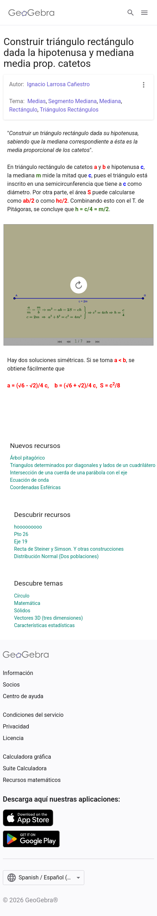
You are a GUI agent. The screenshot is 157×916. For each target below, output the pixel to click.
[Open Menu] (144, 12)
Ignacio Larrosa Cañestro (58, 84)
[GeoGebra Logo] (31, 12)
